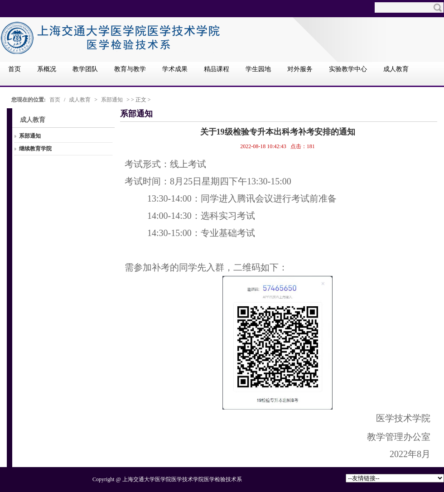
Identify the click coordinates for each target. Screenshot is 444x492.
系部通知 (112, 99)
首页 (54, 99)
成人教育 (80, 99)
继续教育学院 (35, 148)
